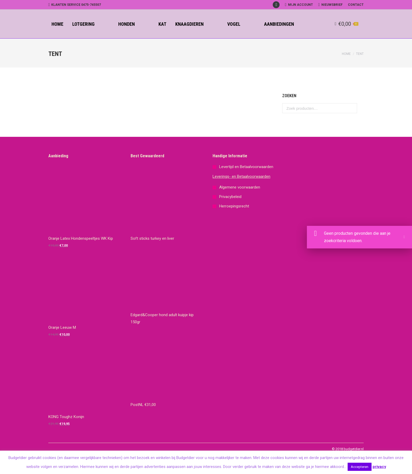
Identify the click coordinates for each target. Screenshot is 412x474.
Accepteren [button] (359, 467)
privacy (379, 466)
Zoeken (351, 108)
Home (346, 54)
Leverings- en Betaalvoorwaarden (241, 176)
